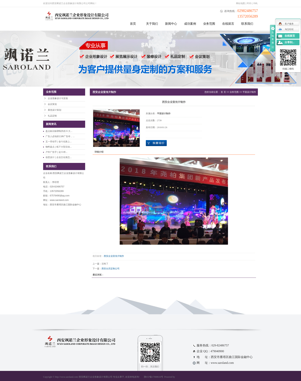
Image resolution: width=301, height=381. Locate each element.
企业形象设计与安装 (58, 98)
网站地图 (240, 3)
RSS (249, 3)
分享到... (289, 42)
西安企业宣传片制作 (114, 256)
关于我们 (152, 23)
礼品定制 (52, 115)
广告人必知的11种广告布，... (60, 136)
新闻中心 (171, 23)
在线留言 (228, 23)
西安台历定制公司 (111, 268)
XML (255, 3)
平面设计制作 (249, 92)
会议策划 (52, 104)
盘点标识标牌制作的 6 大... (59, 131)
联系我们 (247, 23)
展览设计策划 (54, 110)
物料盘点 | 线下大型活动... (59, 147)
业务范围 (209, 23)
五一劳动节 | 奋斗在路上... (59, 141)
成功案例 (190, 23)
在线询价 (156, 143)
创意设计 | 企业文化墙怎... (59, 157)
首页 (133, 23)
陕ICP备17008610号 (153, 377)
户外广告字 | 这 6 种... (56, 152)
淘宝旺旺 (286, 29)
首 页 (223, 92)
